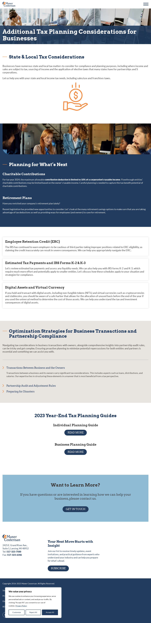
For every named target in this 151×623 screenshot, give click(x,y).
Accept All (50, 612)
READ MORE (76, 432)
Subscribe (58, 568)
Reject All (33, 612)
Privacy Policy (21, 606)
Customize (16, 612)
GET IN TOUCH (75, 509)
